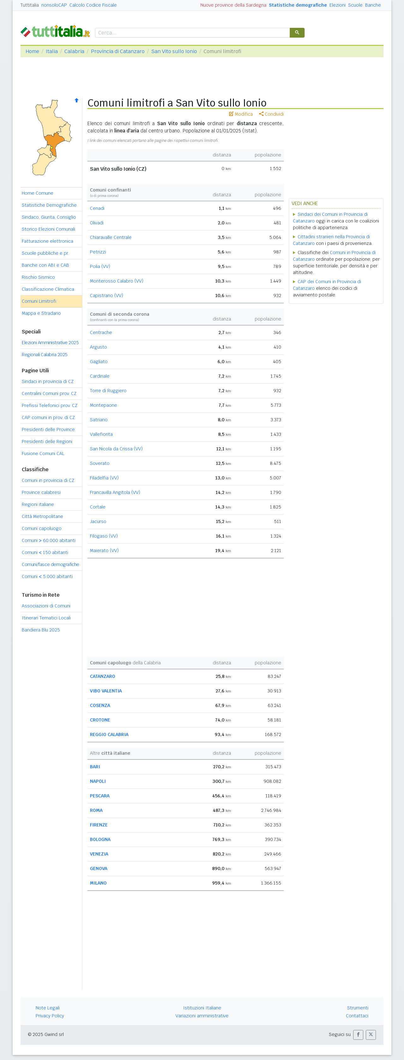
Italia (52, 51)
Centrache (101, 332)
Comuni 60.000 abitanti (48, 540)
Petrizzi (98, 252)
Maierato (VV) (104, 550)
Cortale (97, 507)
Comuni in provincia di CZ (48, 480)
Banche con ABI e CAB (45, 265)
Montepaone (103, 405)
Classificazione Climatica (48, 289)
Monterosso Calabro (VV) (116, 281)
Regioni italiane (38, 504)
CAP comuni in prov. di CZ (48, 417)
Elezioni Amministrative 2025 (50, 342)
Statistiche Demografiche (49, 205)
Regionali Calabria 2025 (45, 354)
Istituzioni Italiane (202, 1008)
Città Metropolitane (42, 516)
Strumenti (357, 1008)
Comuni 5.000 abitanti (47, 576)
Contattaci (357, 1016)
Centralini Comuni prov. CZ (49, 393)
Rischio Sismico (38, 277)
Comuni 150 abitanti (45, 552)
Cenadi (97, 208)
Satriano (99, 420)
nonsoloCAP (54, 5)
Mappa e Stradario (41, 313)
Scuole (355, 5)
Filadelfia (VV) (104, 478)
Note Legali (48, 1008)
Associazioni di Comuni (46, 606)
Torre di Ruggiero (108, 390)
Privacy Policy (50, 1016)
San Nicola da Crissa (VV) (116, 449)
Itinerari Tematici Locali (46, 618)
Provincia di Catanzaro (118, 51)
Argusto (98, 347)
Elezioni (338, 5)
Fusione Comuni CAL (43, 453)
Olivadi (97, 223)
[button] (358, 1035)
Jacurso (98, 521)
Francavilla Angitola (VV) (115, 492)
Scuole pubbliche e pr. (45, 253)
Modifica (241, 114)
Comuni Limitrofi (39, 301)
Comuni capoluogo (42, 528)
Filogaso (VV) (104, 536)
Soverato (100, 463)
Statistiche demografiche (298, 5)
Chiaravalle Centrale (111, 237)
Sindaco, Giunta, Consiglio (49, 217)
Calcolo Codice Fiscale (93, 5)
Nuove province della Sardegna (233, 5)
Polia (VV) (100, 266)
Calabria (74, 51)
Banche (373, 5)
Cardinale (100, 376)
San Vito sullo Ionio (174, 51)
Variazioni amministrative (202, 1016)
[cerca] (192, 33)
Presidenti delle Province (48, 429)
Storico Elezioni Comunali (48, 229)
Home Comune (37, 193)
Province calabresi (41, 492)
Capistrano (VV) (106, 295)
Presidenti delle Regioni (47, 441)
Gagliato (99, 361)
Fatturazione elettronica (47, 241)
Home (32, 51)
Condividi (271, 114)
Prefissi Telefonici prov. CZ (49, 405)
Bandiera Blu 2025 (41, 630)
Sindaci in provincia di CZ (48, 381)
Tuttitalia (30, 5)
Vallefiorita (101, 434)
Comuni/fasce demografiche (50, 564)
